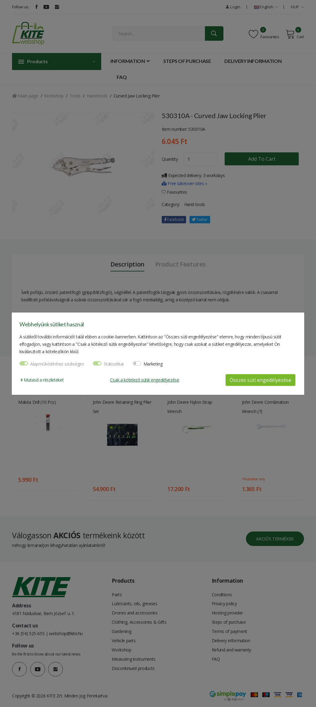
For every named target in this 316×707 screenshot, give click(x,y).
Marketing (153, 364)
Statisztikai (114, 364)
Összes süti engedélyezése (260, 380)
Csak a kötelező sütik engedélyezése (144, 380)
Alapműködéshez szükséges (57, 364)
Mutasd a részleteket (42, 380)
